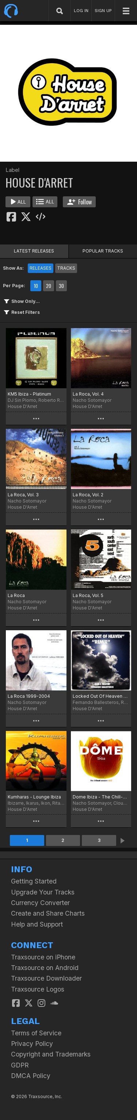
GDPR (20, 1065)
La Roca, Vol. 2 (88, 494)
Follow (79, 201)
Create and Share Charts (48, 913)
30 (61, 285)
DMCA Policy (30, 1075)
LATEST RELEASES (34, 251)
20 (48, 285)
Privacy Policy (32, 1043)
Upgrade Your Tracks (43, 892)
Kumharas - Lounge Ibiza (34, 797)
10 (36, 285)
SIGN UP (103, 10)
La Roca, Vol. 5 (88, 595)
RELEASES (41, 268)
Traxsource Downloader (46, 978)
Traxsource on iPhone (43, 957)
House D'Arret (22, 406)
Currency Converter (40, 903)
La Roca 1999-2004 (29, 696)
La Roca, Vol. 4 (88, 394)
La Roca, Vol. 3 (23, 494)
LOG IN (81, 10)
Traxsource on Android (45, 967)
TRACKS (66, 268)
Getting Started (34, 881)
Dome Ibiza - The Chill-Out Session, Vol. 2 (101, 797)
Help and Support (37, 924)
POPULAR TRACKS (103, 251)
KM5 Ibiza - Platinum (29, 394)
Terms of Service (36, 1033)
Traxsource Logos (37, 989)
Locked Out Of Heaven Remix (101, 696)
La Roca (16, 595)
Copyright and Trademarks (51, 1054)
